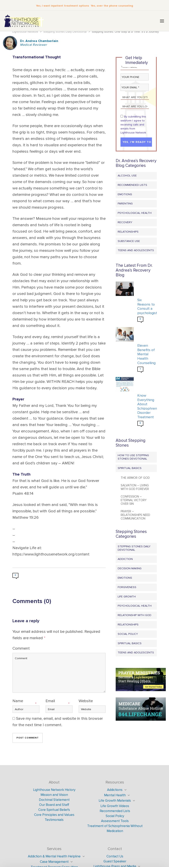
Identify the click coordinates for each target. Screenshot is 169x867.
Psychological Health (135, 213)
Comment (21, 648)
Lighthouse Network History (54, 790)
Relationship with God (134, 615)
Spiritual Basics (130, 468)
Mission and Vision (54, 795)
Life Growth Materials (115, 801)
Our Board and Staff (54, 805)
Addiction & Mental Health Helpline (54, 857)
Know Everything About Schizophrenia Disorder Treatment (146, 407)
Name (17, 701)
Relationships (128, 232)
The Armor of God (135, 478)
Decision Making (130, 568)
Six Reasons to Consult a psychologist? (146, 307)
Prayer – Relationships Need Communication (135, 515)
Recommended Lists (132, 185)
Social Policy (128, 634)
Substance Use (129, 241)
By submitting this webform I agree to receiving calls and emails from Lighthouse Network (133, 125)
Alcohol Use (127, 176)
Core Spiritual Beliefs (54, 810)
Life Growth (127, 597)
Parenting (125, 204)
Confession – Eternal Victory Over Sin (134, 500)
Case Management (54, 862)
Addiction (125, 559)
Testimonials (54, 820)
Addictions (114, 790)
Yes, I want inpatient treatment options (64, 5)
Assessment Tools (115, 821)
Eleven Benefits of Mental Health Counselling (146, 354)
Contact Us (114, 857)
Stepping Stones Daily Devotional (134, 548)
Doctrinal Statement (54, 800)
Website (86, 701)
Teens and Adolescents (136, 250)
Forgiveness (127, 587)
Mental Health (115, 795)
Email (50, 701)
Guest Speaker (114, 862)
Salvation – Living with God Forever (135, 487)
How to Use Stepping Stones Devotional (133, 457)
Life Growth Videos (114, 806)
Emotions (125, 194)
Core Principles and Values (54, 815)
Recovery (125, 222)
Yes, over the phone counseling (108, 5)
